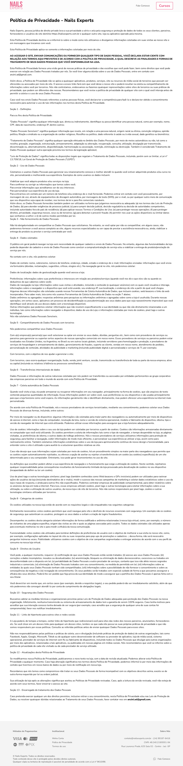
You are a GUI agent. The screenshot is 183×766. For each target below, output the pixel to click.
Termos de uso (59, 746)
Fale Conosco (143, 5)
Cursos (164, 5)
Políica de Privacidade (62, 742)
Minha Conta (58, 738)
